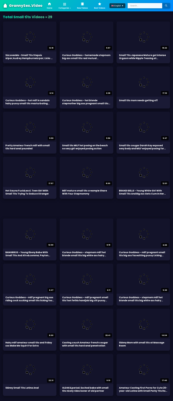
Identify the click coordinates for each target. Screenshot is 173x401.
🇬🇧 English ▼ (117, 6)
